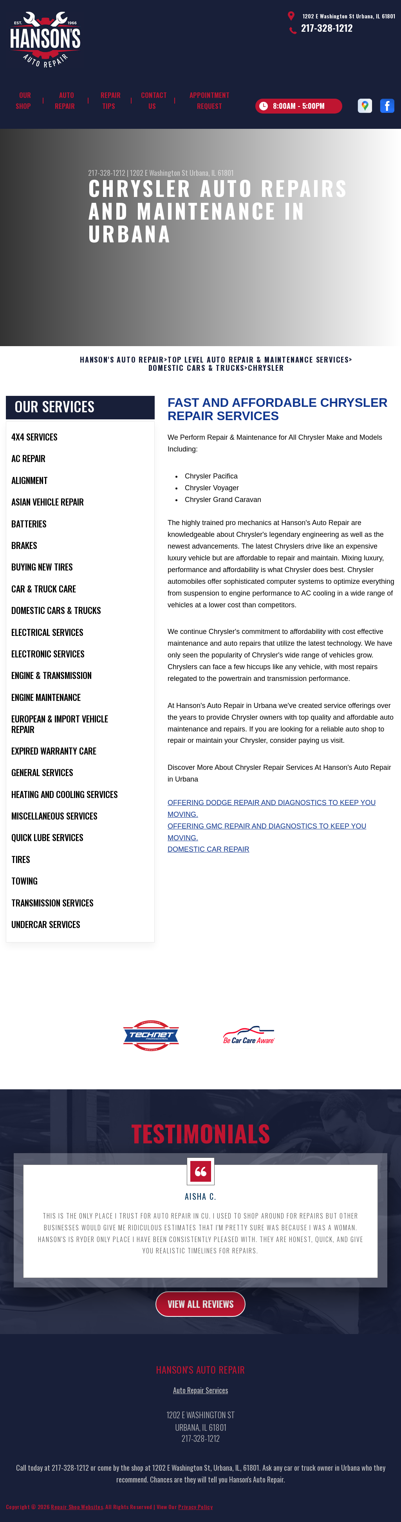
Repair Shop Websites (77, 1512)
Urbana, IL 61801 (212, 173)
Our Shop (23, 100)
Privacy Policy (195, 1512)
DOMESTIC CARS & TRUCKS (196, 373)
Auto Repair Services (200, 1395)
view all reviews (200, 1309)
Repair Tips (111, 100)
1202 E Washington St (159, 173)
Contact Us (154, 100)
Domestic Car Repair (208, 854)
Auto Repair (65, 100)
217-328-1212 (327, 27)
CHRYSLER (266, 373)
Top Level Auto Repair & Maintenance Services (258, 364)
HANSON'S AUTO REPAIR (122, 364)
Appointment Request (209, 100)
